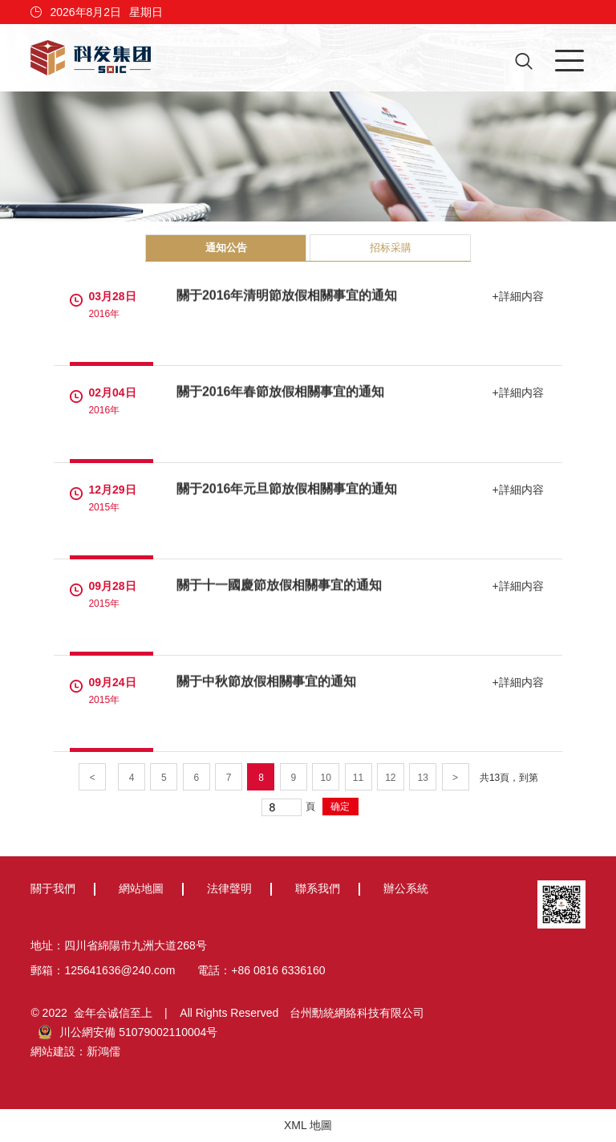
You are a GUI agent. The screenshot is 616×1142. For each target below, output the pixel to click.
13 (423, 777)
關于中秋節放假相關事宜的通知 (266, 681)
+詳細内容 (519, 296)
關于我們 (52, 888)
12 (390, 777)
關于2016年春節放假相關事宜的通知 (280, 392)
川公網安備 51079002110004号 (127, 1032)
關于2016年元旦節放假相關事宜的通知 (287, 488)
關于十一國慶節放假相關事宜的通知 (279, 584)
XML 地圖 (308, 1125)
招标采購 (390, 248)
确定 (340, 806)
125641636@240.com (119, 970)
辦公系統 (405, 888)
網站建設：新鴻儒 (75, 1051)
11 (358, 777)
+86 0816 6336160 (278, 970)
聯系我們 (317, 888)
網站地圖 (141, 888)
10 (325, 777)
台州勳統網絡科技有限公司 (357, 1012)
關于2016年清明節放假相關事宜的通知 (287, 296)
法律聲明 (229, 888)
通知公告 (226, 248)
